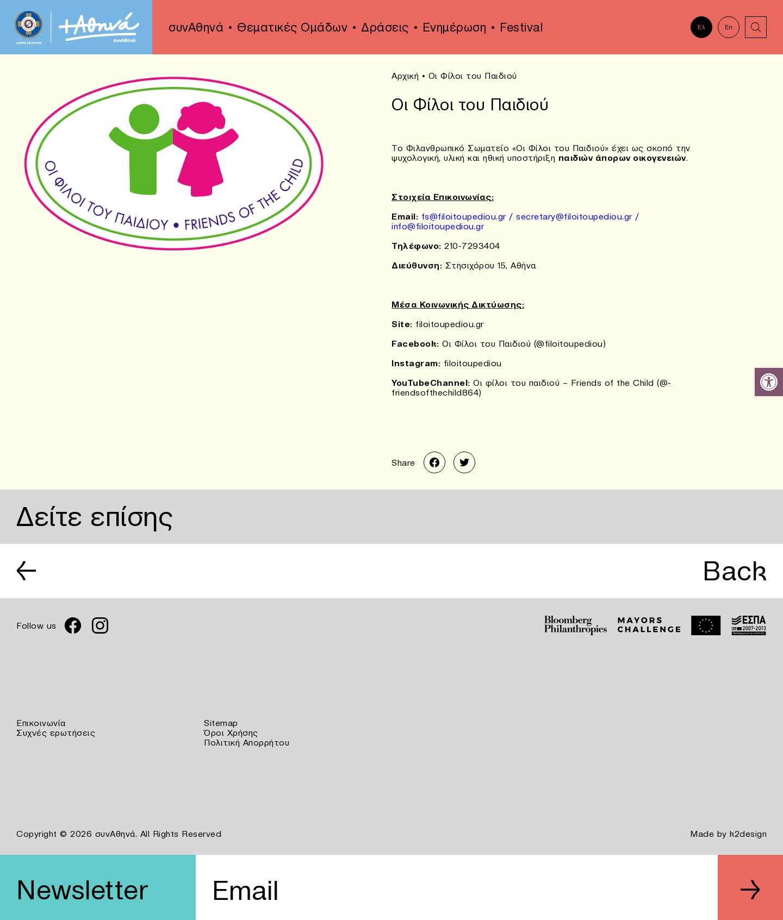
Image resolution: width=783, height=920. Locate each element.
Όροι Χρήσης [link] (231, 732)
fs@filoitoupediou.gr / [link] (469, 216)
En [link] (729, 27)
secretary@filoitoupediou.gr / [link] (577, 216)
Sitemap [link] (221, 722)
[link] (769, 382)
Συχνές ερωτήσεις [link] (55, 732)
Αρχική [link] (405, 75)
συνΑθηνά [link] (196, 27)
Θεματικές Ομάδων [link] (292, 27)
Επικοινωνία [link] (41, 722)
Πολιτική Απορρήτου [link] (246, 742)
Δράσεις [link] (385, 27)
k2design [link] (748, 833)
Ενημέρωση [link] (454, 27)
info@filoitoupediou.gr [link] (437, 226)
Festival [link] (521, 27)
